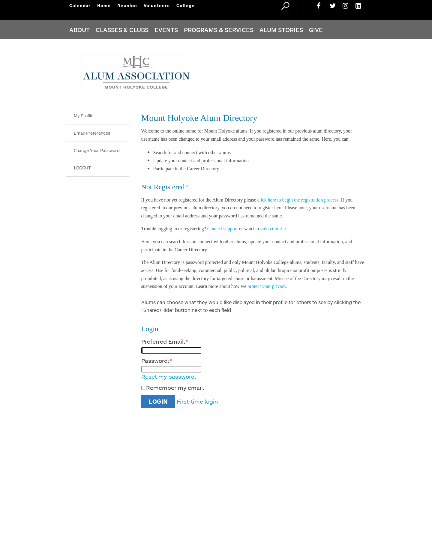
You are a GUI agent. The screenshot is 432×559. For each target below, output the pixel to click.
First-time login (197, 401)
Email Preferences (92, 133)
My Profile (83, 115)
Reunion (127, 5)
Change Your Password (97, 150)
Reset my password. (168, 376)
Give (316, 29)
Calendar (80, 5)
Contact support (222, 228)
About (79, 29)
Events (166, 29)
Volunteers (157, 5)
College (185, 5)
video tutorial (273, 228)
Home (104, 5)
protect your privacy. (266, 286)
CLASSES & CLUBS (122, 29)
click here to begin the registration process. (298, 199)
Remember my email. (175, 387)
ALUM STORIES (281, 29)
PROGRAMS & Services (219, 29)
